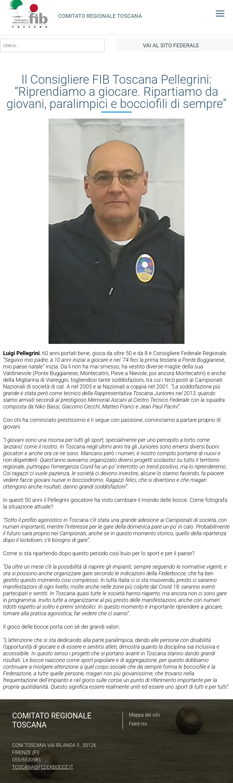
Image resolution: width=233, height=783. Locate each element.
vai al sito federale (171, 45)
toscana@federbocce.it (42, 767)
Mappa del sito (144, 715)
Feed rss (138, 724)
